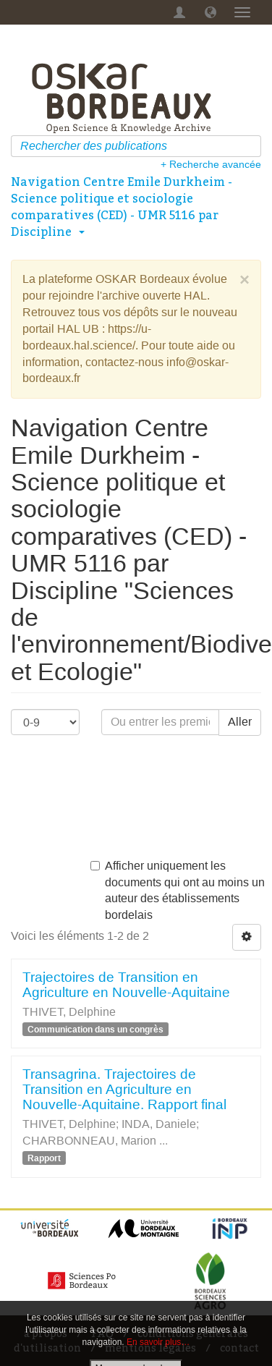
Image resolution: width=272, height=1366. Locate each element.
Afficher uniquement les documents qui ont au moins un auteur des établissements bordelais (177, 891)
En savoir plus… (158, 1342)
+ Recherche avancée (211, 164)
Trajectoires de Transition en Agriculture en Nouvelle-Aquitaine (126, 985)
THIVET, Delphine (69, 1012)
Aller (240, 722)
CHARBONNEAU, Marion (89, 1140)
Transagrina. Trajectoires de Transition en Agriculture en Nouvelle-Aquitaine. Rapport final (124, 1089)
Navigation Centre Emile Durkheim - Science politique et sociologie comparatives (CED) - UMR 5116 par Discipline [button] (121, 206)
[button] (210, 12)
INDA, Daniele (159, 1124)
